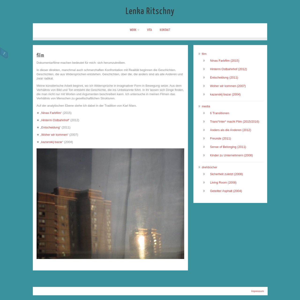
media (206, 106)
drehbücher (209, 167)
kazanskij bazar (51, 142)
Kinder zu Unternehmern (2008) (231, 155)
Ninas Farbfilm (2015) (224, 60)
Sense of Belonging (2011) (228, 147)
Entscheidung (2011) (224, 77)
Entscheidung (50, 127)
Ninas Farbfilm (51, 113)
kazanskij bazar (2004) (225, 94)
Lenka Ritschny (150, 11)
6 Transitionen (219, 113)
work (134, 30)
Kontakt (165, 30)
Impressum (257, 291)
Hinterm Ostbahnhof (54, 120)
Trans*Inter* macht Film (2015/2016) (234, 121)
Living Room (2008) (223, 182)
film (204, 54)
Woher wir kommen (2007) (228, 86)
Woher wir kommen (54, 134)
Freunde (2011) (220, 138)
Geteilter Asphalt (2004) (226, 191)
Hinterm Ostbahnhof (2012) (228, 69)
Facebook (4, 53)
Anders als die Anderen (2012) (230, 130)
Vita (149, 30)
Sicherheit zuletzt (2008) (226, 174)
